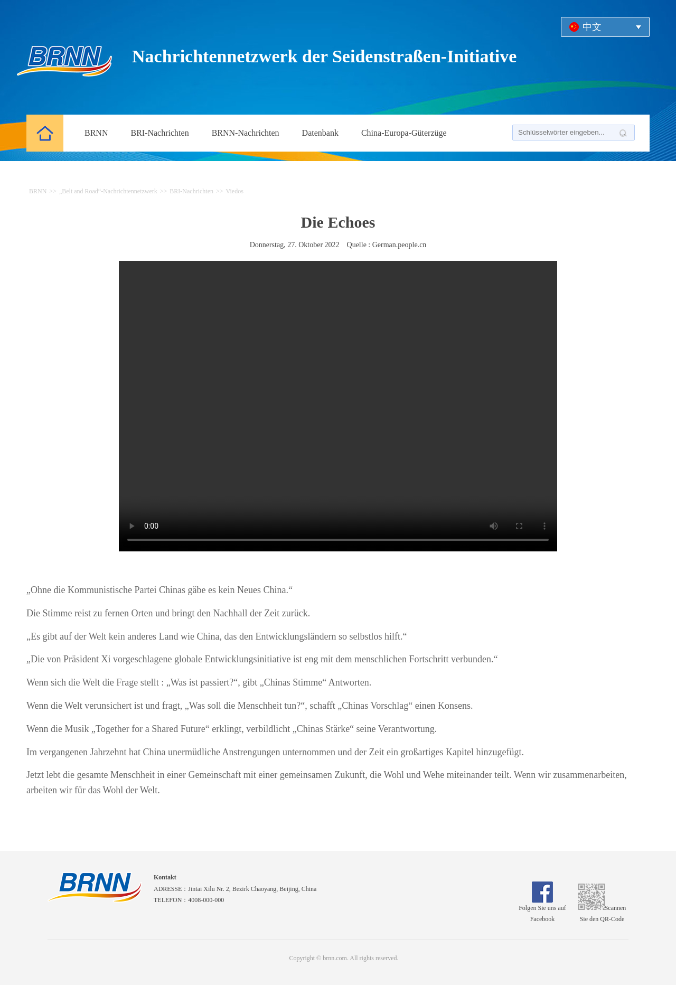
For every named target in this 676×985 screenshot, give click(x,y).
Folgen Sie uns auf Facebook (542, 910)
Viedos (234, 191)
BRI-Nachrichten (159, 132)
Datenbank (320, 132)
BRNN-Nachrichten (245, 132)
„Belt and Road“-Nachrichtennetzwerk (108, 191)
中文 (592, 27)
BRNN (96, 132)
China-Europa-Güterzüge (404, 132)
